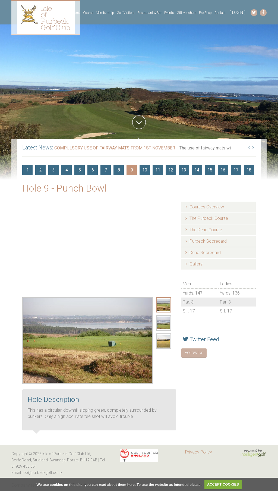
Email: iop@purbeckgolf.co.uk (36, 472)
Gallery (196, 264)
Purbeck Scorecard (208, 241)
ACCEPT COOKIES (223, 484)
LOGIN (237, 12)
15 (209, 170)
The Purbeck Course (208, 218)
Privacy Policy (198, 452)
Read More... (114, 153)
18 (249, 170)
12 (170, 170)
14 (196, 170)
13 (183, 170)
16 (222, 170)
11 (157, 170)
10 (144, 170)
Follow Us (194, 352)
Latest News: (37, 147)
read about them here (117, 484)
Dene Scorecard (205, 252)
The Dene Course (205, 229)
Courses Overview (206, 206)
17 (235, 170)
